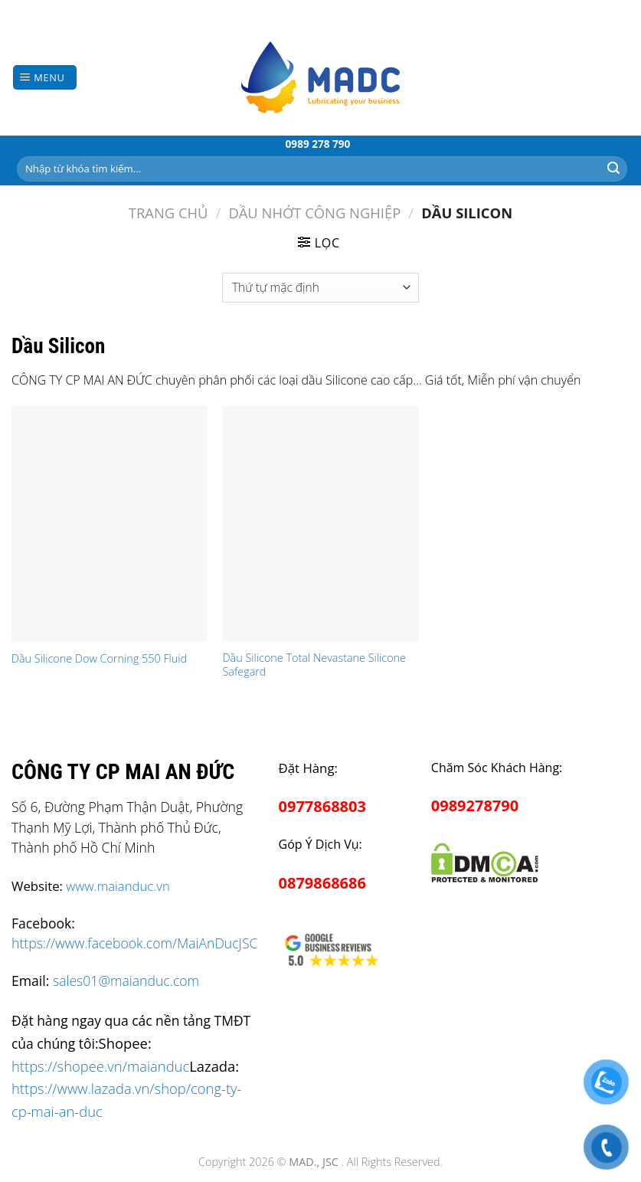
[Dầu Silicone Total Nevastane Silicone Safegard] (320, 523)
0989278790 (474, 805)
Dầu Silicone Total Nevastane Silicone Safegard (314, 665)
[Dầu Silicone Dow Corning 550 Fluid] (109, 523)
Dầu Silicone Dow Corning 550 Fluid (99, 659)
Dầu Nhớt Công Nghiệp (314, 212)
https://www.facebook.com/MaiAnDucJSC (134, 943)
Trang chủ (168, 212)
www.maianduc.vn (118, 886)
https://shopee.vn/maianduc (100, 1066)
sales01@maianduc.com (126, 980)
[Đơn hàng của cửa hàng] (320, 288)
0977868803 (322, 806)
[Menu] (45, 77)
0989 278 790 (318, 143)
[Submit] (613, 169)
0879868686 (322, 883)
